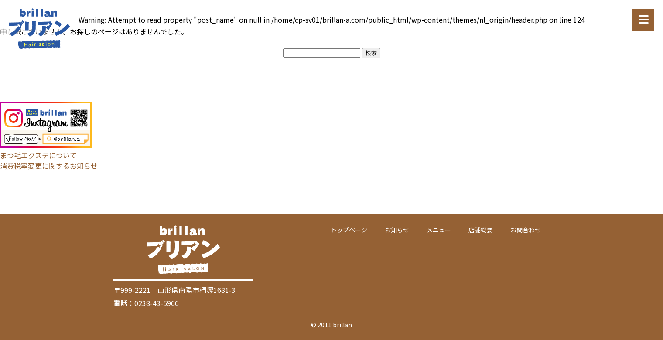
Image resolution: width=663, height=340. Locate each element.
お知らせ (397, 229)
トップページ (349, 229)
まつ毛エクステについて (38, 155)
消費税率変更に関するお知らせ (49, 165)
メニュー (439, 229)
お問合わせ (525, 229)
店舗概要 (480, 229)
